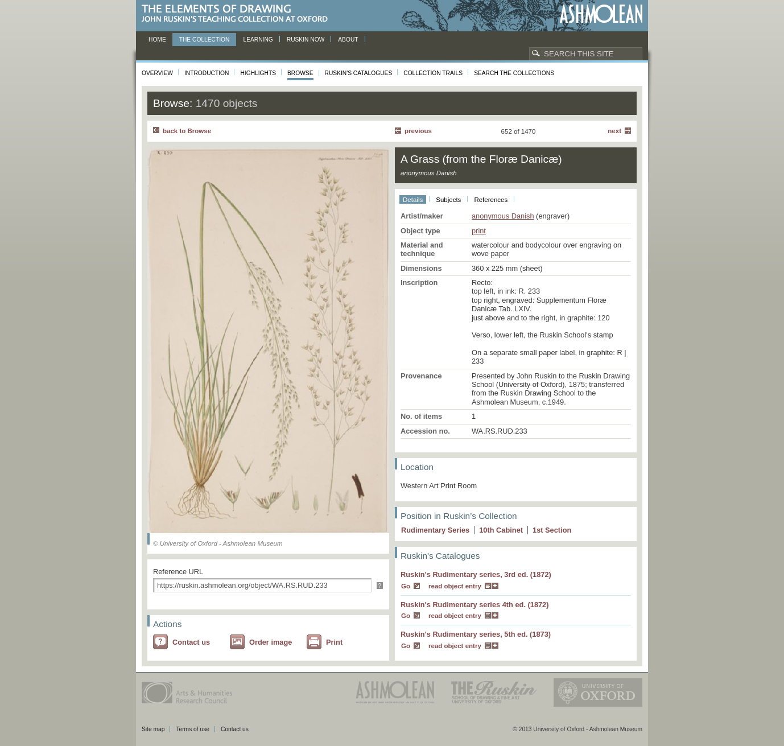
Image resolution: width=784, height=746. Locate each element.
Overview (157, 73)
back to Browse (187, 130)
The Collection (204, 39)
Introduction (206, 73)
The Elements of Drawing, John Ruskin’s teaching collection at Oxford (238, 14)
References (490, 199)
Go (405, 586)
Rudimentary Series (435, 530)
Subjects (448, 199)
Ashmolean (601, 14)
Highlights (258, 73)
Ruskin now (306, 39)
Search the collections (514, 73)
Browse (300, 73)
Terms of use (192, 729)
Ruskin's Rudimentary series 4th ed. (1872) (475, 604)
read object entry (454, 586)
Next (614, 130)
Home (157, 39)
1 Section (552, 530)
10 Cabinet (501, 530)
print (479, 230)
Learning (258, 39)
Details (413, 199)
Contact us (191, 642)
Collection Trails (433, 73)
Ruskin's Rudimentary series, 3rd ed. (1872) (476, 574)
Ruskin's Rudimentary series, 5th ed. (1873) (476, 634)
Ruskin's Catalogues (359, 73)
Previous (418, 130)
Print (334, 642)
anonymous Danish (503, 216)
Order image (270, 642)
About (348, 39)
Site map (153, 729)
